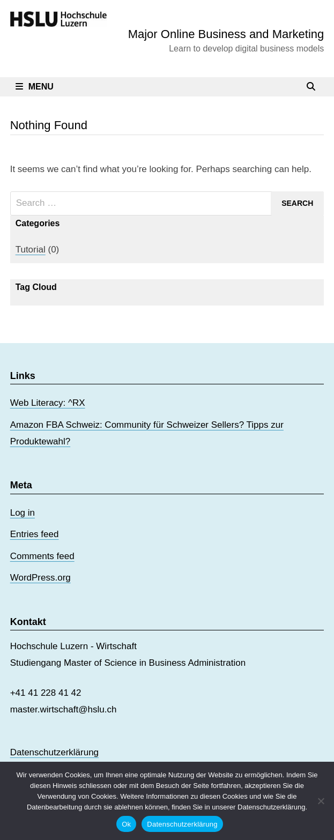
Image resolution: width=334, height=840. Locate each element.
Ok (126, 824)
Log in (22, 513)
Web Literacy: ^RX (47, 403)
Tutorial (31, 249)
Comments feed (42, 556)
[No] (320, 801)
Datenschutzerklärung (54, 752)
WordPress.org (40, 578)
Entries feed (34, 534)
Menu (35, 86)
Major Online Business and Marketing (226, 34)
